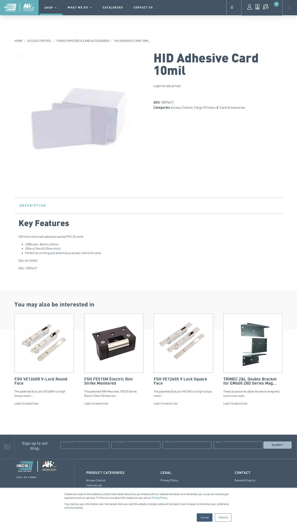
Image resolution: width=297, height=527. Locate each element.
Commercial (94, 485)
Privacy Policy (159, 497)
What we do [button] (80, 8)
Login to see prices (167, 86)
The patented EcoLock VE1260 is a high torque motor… (183, 355)
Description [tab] (33, 205)
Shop (51, 8)
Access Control (39, 40)
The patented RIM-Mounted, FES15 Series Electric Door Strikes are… (114, 355)
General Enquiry (245, 480)
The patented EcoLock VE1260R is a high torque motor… (44, 355)
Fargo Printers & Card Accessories (83, 40)
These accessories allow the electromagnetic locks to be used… (253, 355)
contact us (143, 7)
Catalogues (113, 7)
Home (18, 40)
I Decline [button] (223, 517)
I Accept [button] (204, 517)
